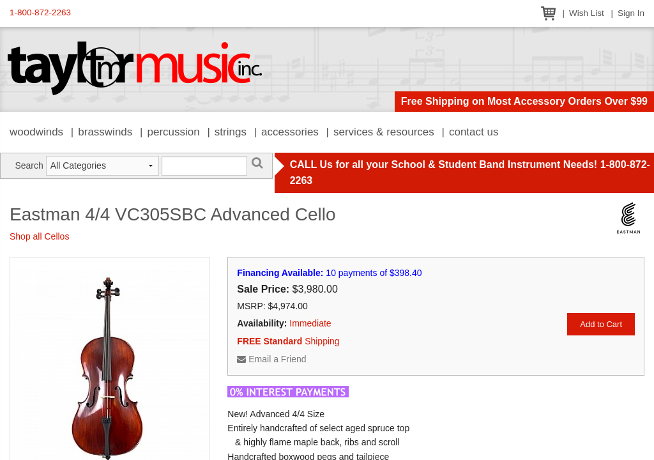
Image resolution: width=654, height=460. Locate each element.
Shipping (288, 341)
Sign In (631, 13)
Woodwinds (36, 132)
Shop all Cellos (39, 236)
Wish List (586, 13)
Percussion (173, 132)
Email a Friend (271, 359)
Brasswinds (105, 132)
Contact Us (474, 132)
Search (29, 165)
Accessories (290, 132)
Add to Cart (601, 324)
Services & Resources (383, 132)
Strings (231, 132)
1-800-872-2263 (40, 12)
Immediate (310, 323)
